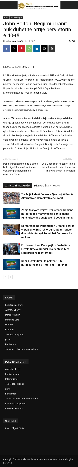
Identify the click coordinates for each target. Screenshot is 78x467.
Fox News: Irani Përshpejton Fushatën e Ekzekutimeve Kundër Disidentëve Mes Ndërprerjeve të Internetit (45, 249)
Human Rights (16, 18)
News (6, 18)
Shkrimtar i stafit (15, 41)
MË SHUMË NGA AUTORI (47, 185)
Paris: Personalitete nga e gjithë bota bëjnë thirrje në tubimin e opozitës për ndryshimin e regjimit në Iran (20, 169)
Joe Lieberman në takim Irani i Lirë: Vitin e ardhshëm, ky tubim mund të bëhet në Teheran (58, 167)
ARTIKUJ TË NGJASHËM (17, 185)
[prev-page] (5, 277)
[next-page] (11, 277)
